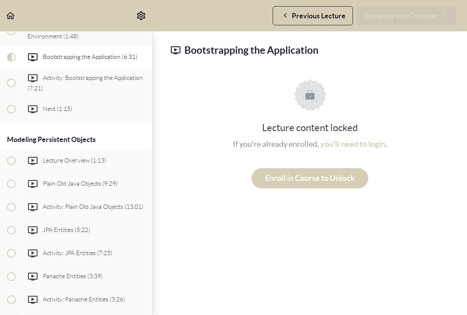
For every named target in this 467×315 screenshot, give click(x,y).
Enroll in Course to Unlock (310, 178)
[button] (11, 15)
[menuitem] (141, 15)
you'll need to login (352, 144)
